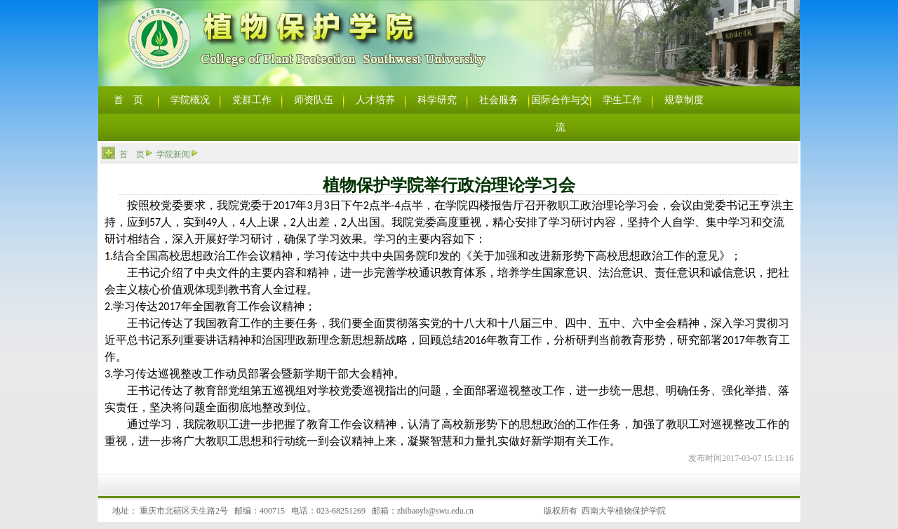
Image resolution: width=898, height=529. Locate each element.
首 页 (132, 154)
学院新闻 (173, 154)
